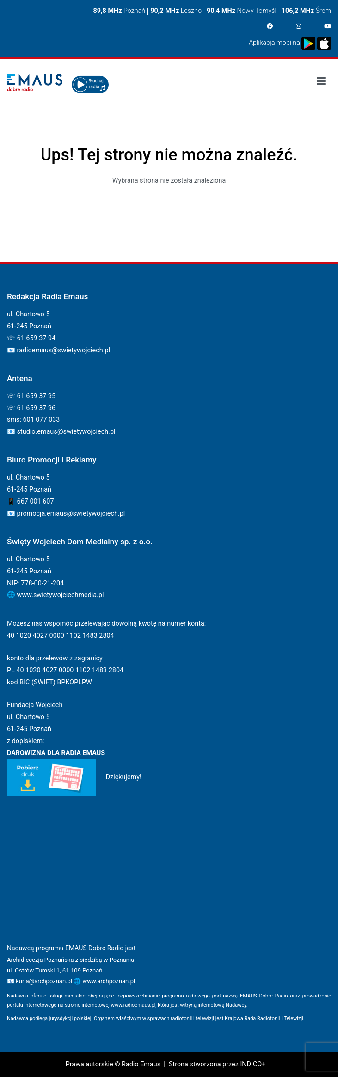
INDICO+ (252, 1064)
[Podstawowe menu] (321, 82)
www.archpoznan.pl (108, 981)
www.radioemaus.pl (133, 1005)
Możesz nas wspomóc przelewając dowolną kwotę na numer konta (105, 624)
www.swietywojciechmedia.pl (60, 595)
